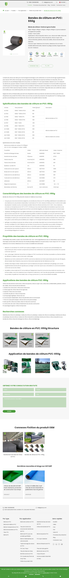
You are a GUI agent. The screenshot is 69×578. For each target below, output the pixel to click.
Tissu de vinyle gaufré (42, 549)
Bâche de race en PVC (43, 552)
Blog (49, 5)
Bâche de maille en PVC (10, 525)
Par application (22, 10)
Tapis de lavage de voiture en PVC (27, 546)
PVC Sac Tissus (24, 549)
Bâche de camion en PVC (27, 523)
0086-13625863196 (34, 2)
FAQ (54, 528)
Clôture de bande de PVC (43, 528)
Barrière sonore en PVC (26, 555)
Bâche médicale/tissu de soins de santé (26, 541)
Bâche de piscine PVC (42, 535)
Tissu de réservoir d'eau (26, 552)
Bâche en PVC (7, 523)
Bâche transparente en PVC (11, 528)
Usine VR (55, 533)
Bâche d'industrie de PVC (43, 545)
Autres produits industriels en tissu (44, 559)
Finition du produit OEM (35, 10)
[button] (12, 54)
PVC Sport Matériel (42, 540)
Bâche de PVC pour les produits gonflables (26, 536)
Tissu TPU (6, 533)
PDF (54, 531)
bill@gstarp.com (48, 2)
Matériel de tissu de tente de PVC (43, 524)
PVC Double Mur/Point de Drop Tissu (27, 559)
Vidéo (54, 525)
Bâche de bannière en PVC (11, 531)
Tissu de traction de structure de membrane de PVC (26, 530)
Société (53, 5)
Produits (30, 5)
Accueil (7, 10)
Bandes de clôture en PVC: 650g (52, 10)
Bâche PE (6, 536)
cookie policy (45, 573)
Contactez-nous (60, 5)
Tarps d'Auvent (41, 555)
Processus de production (40, 5)
